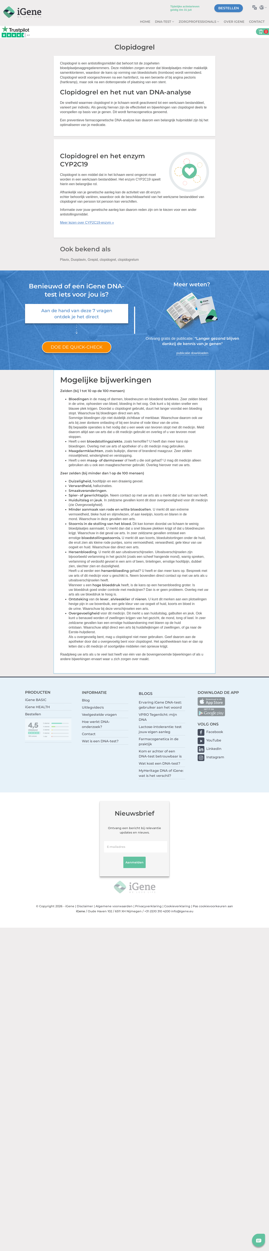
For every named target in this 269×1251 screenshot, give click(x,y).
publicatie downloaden (192, 353)
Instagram (215, 757)
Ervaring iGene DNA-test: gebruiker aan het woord (160, 704)
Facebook (214, 732)
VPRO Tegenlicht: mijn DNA (158, 717)
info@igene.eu (182, 911)
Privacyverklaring (148, 906)
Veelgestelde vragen (99, 715)
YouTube (213, 740)
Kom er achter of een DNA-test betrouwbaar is (160, 753)
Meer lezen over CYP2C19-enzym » (87, 222)
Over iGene (234, 21)
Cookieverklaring (177, 906)
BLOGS (145, 693)
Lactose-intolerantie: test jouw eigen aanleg (160, 729)
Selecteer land (264, 7)
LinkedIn (213, 749)
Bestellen (228, 8)
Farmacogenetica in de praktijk (158, 741)
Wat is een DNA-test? (100, 741)
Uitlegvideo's (93, 707)
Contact (257, 21)
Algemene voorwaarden (114, 906)
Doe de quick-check (77, 347)
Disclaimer (85, 906)
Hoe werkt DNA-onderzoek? (96, 724)
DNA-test (163, 21)
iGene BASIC (35, 700)
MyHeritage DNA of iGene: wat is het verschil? (161, 773)
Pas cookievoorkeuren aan (213, 906)
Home (145, 21)
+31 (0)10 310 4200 (157, 911)
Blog (86, 700)
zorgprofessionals (198, 21)
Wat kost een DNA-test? (159, 763)
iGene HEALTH (37, 707)
